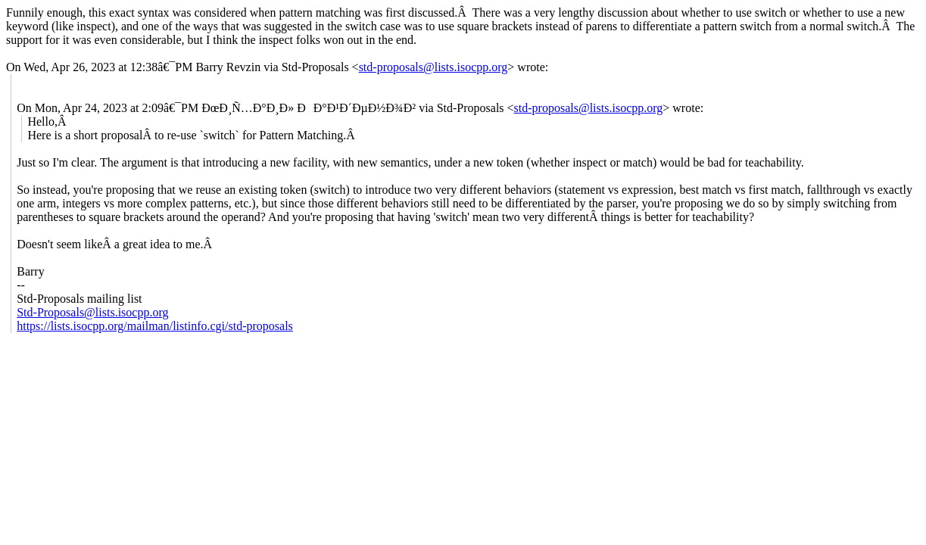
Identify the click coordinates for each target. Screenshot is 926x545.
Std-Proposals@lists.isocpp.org (92, 312)
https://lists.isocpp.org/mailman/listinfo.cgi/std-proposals (155, 325)
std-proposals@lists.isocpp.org (433, 67)
